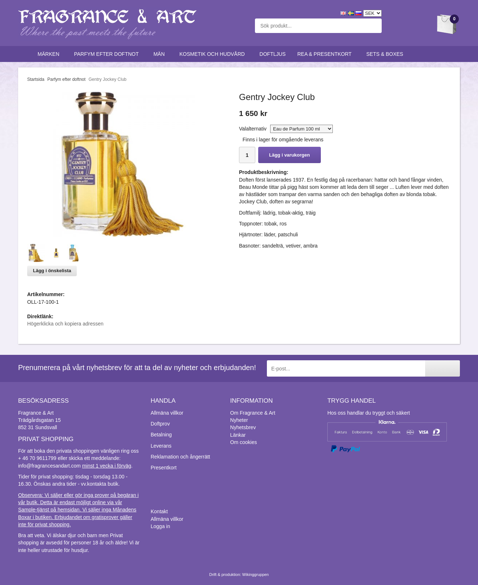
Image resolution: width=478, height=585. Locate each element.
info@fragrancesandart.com (49, 466)
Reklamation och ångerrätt (180, 457)
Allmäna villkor (167, 413)
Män (161, 54)
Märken (50, 54)
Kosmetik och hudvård (213, 54)
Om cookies (243, 442)
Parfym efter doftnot (108, 54)
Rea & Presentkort (326, 54)
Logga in (160, 526)
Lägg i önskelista (52, 270)
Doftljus (273, 54)
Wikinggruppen (255, 574)
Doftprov (160, 424)
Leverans (161, 446)
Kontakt (159, 511)
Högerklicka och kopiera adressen (65, 324)
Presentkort (164, 467)
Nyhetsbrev (243, 427)
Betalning (161, 434)
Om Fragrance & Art (252, 413)
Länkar (238, 435)
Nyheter (239, 420)
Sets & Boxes (386, 54)
